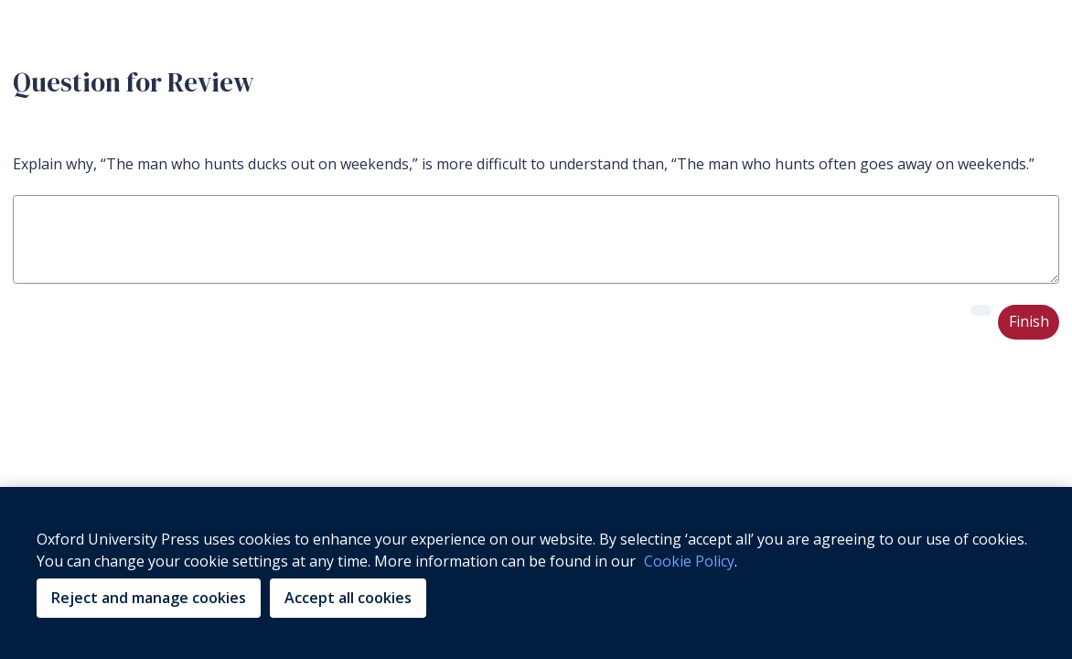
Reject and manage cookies (148, 598)
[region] (536, 573)
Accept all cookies (348, 598)
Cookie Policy (689, 561)
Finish (1029, 321)
